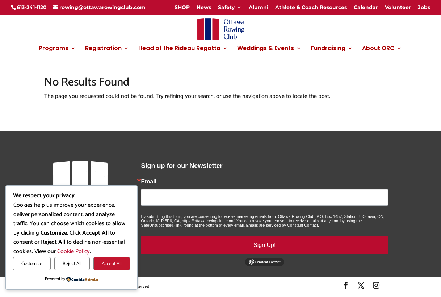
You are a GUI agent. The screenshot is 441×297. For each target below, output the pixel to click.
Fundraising (328, 49)
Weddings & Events (265, 49)
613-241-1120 (32, 7)
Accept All (112, 264)
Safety (226, 7)
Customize (31, 264)
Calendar (366, 7)
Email (148, 182)
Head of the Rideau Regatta (179, 49)
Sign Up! (264, 245)
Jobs (424, 7)
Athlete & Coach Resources (311, 7)
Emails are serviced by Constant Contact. (282, 225)
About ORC (378, 49)
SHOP (182, 7)
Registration (103, 49)
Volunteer (398, 7)
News (204, 7)
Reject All (72, 264)
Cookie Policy (73, 251)
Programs (53, 49)
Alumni (258, 7)
